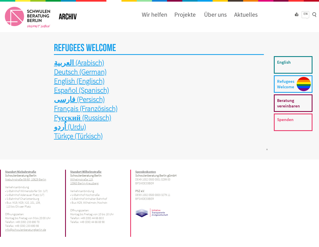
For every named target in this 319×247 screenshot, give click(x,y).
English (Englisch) (79, 81)
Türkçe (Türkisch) (78, 136)
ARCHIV (68, 17)
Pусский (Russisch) (82, 117)
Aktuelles (246, 14)
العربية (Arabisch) (79, 62)
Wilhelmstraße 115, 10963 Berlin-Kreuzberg (84, 181)
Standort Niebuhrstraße (20, 172)
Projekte (185, 14)
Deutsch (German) (80, 72)
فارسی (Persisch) (79, 99)
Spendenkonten (145, 172)
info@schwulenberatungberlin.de (25, 230)
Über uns (215, 14)
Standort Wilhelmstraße (86, 172)
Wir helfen (154, 14)
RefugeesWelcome (285, 84)
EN (306, 13)
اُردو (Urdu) (70, 126)
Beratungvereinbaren (288, 103)
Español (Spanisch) (81, 90)
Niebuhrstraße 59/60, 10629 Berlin (25, 179)
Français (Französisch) (86, 108)
